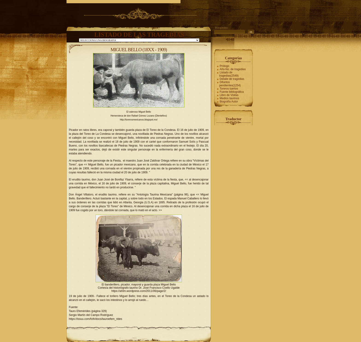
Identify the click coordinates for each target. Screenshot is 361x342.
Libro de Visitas (229, 95)
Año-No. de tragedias (233, 69)
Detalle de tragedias (232, 79)
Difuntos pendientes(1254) (230, 84)
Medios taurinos (229, 98)
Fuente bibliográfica (232, 91)
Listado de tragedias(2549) (229, 74)
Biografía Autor (229, 101)
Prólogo (224, 66)
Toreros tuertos (229, 88)
